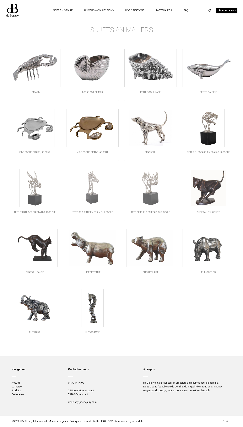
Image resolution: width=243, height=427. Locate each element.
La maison (17, 386)
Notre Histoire (63, 10)
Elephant (34, 332)
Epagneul (150, 152)
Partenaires (164, 10)
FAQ (103, 421)
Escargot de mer (92, 92)
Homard (35, 92)
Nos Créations (134, 10)
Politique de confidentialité (84, 421)
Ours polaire (151, 272)
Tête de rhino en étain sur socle (150, 212)
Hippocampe (92, 332)
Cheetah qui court (208, 212)
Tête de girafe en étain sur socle (93, 212)
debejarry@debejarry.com (82, 402)
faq (186, 10)
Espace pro (227, 10)
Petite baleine (208, 92)
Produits (16, 390)
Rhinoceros (208, 272)
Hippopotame (92, 272)
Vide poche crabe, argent (34, 152)
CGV (110, 421)
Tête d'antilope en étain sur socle (35, 212)
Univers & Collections (99, 10)
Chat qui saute (35, 272)
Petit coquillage (150, 92)
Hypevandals (136, 421)
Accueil (16, 382)
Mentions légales (58, 421)
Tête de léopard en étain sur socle (208, 152)
